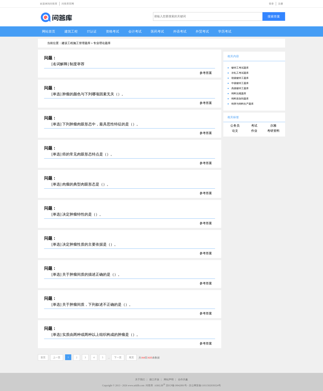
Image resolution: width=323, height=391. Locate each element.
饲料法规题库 (238, 93)
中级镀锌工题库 (240, 83)
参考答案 (206, 73)
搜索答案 (274, 16)
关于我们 (140, 379)
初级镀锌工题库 (240, 78)
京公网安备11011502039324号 (205, 385)
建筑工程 (71, 31)
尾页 (131, 357)
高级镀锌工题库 (240, 88)
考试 (254, 125)
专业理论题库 (102, 43)
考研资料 (273, 130)
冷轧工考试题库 (240, 72)
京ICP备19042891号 (176, 385)
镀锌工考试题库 (240, 67)
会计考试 (135, 31)
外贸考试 (202, 31)
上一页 (56, 357)
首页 (43, 357)
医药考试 (157, 31)
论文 (235, 130)
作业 (254, 130)
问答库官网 (68, 3)
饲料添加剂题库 (240, 98)
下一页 (118, 357)
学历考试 (224, 31)
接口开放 (154, 379)
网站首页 (48, 31)
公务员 (235, 125)
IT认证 (92, 31)
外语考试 (179, 31)
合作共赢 (183, 379)
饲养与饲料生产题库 (242, 103)
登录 (271, 3)
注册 (280, 3)
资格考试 (112, 31)
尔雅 (273, 125)
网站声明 (169, 379)
